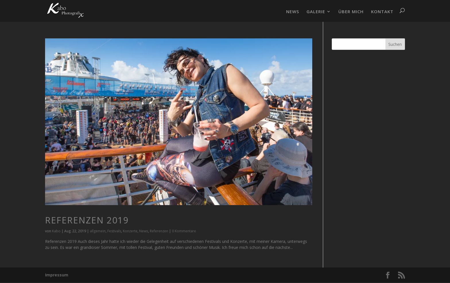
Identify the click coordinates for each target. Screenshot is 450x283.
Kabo (56, 231)
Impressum (56, 275)
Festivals (114, 231)
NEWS (292, 11)
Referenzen (159, 231)
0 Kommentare (184, 231)
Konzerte (130, 231)
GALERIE (316, 11)
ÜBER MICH (351, 11)
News (143, 231)
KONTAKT (382, 11)
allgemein (98, 231)
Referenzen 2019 (87, 220)
